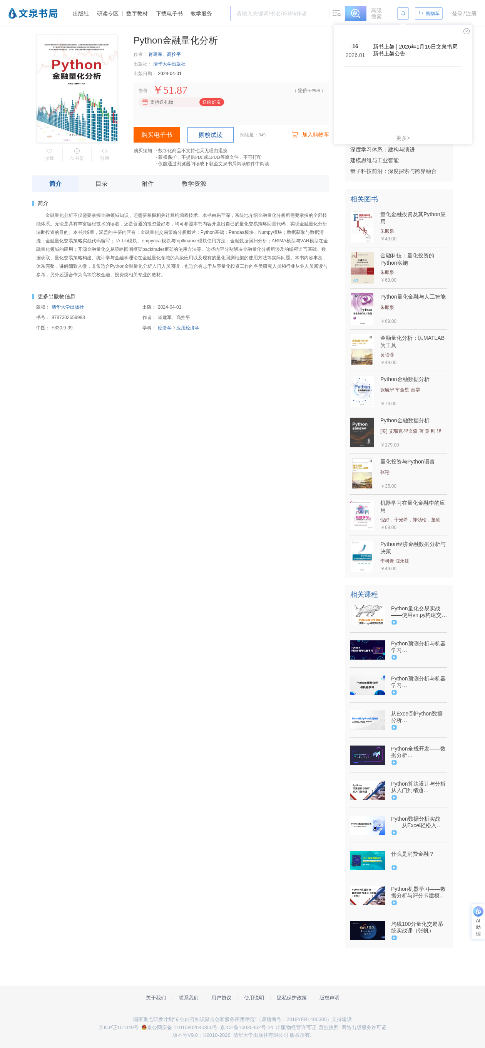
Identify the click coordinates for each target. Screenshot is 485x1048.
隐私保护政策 (292, 998)
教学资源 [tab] (194, 183)
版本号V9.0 (185, 1035)
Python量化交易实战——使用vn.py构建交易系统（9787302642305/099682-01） (419, 611)
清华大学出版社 (169, 64)
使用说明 (254, 998)
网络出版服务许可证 (363, 1027)
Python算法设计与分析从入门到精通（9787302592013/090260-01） (418, 787)
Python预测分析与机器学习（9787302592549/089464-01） (418, 646)
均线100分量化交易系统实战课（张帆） (417, 927)
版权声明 (329, 998)
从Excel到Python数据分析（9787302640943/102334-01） (418, 717)
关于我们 (156, 998)
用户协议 (221, 998)
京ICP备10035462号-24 (246, 1027)
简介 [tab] (55, 183)
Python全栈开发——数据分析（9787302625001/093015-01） (418, 752)
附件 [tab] (148, 183)
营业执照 (329, 1027)
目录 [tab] (101, 183)
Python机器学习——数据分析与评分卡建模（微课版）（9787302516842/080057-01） (418, 892)
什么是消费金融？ (412, 854)
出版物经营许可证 (296, 1027)
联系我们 (189, 998)
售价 (143, 90)
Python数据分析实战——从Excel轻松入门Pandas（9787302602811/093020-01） (418, 822)
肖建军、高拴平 (165, 54)
